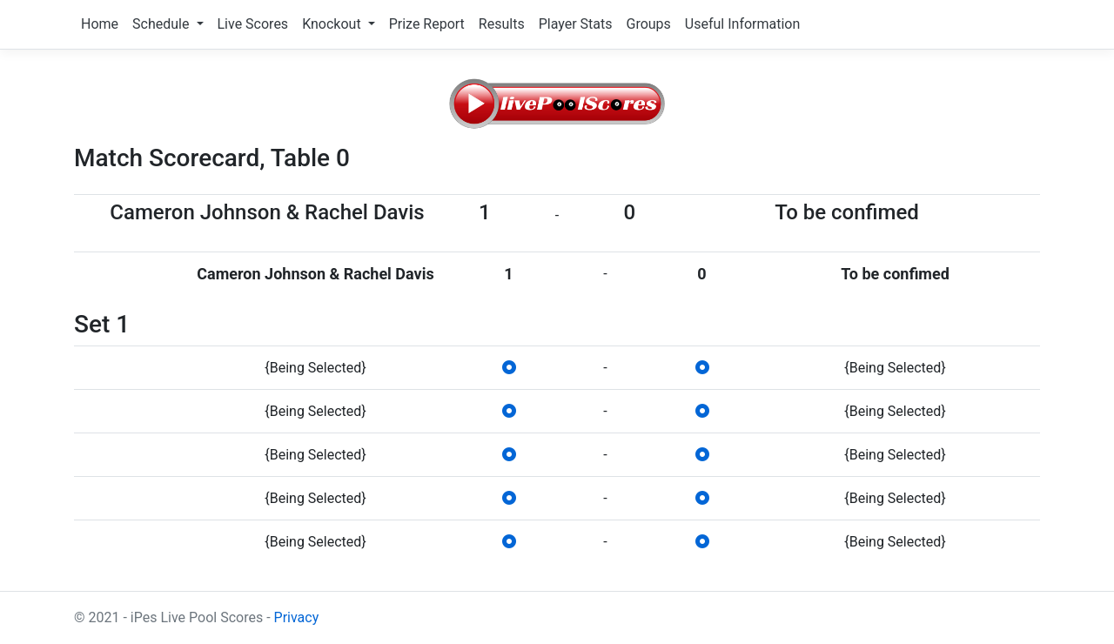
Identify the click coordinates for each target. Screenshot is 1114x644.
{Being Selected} (315, 367)
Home (99, 24)
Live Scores (253, 24)
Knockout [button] (333, 24)
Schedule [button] (162, 24)
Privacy (296, 617)
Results (502, 24)
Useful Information (742, 24)
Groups (648, 24)
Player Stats (576, 24)
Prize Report (427, 24)
